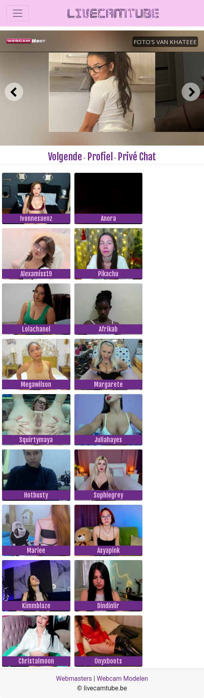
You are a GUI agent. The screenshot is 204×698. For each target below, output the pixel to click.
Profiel (100, 157)
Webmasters (74, 678)
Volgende (65, 157)
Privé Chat (137, 157)
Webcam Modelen (122, 678)
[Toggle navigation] (17, 13)
